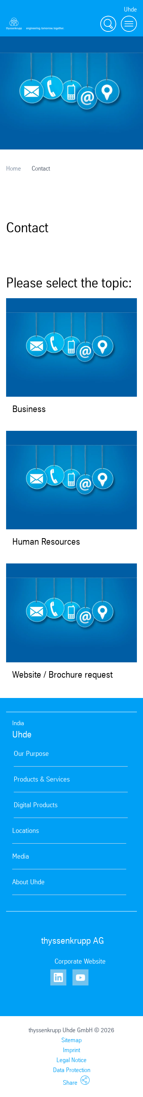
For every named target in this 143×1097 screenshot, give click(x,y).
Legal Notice (71, 1060)
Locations (25, 830)
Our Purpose (31, 753)
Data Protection (71, 1070)
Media (20, 856)
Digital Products (36, 805)
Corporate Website (80, 961)
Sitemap (71, 1040)
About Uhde (28, 882)
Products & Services (42, 779)
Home (13, 168)
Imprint (71, 1050)
